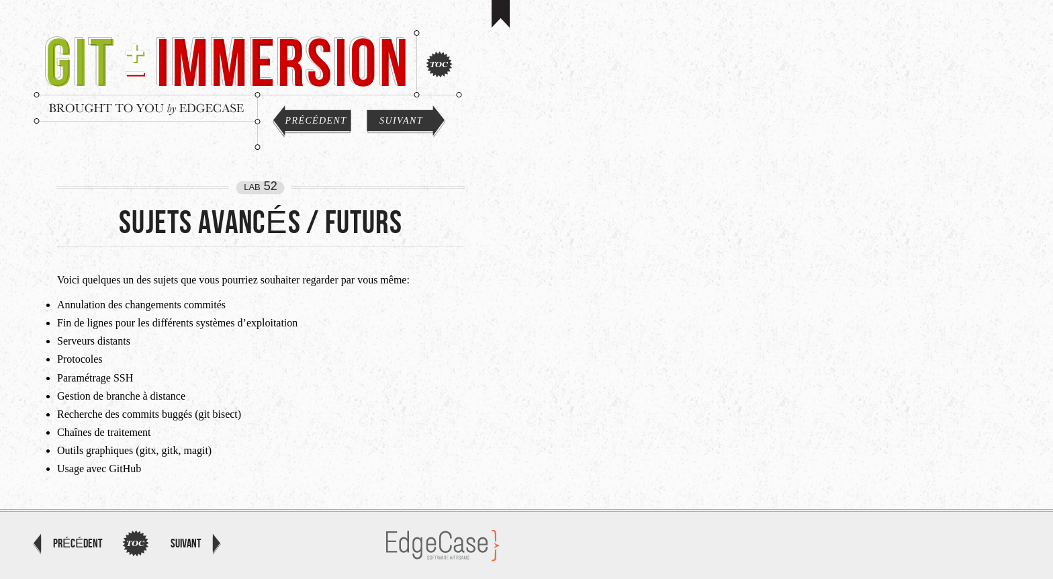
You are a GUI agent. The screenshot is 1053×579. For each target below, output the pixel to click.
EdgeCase (443, 546)
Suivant (401, 121)
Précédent (316, 121)
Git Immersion (223, 60)
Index (439, 64)
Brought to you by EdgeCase (146, 108)
